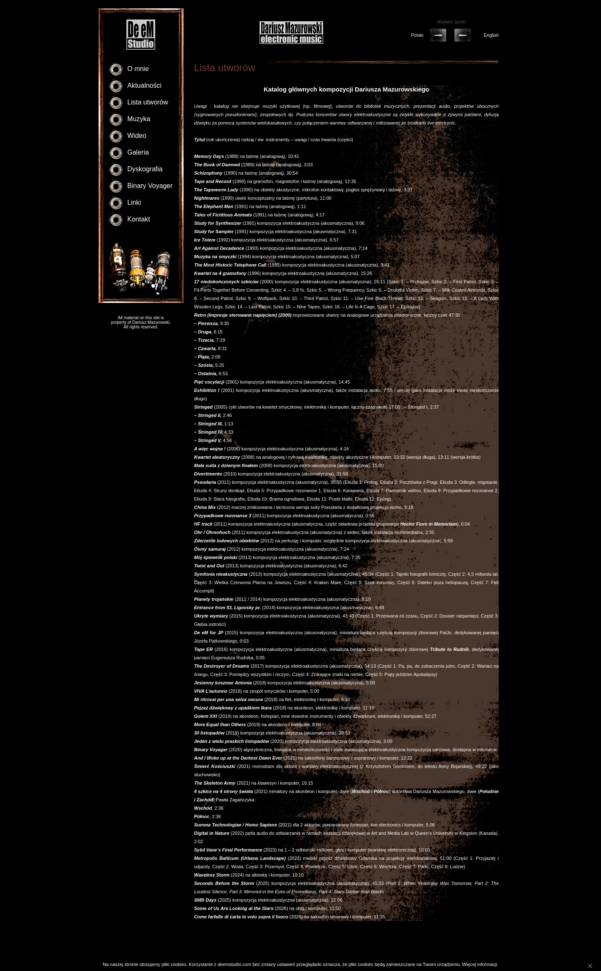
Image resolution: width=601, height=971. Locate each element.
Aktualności (144, 85)
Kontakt (138, 219)
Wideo (136, 135)
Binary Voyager (150, 185)
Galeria (138, 152)
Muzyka (138, 118)
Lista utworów (147, 102)
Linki (134, 202)
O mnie (138, 68)
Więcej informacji (479, 964)
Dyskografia (144, 169)
